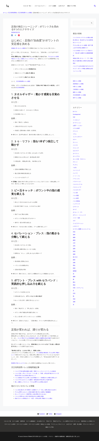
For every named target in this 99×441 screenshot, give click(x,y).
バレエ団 (75, 193)
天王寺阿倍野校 (20, 87)
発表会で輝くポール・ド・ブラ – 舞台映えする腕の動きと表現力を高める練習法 (83, 61)
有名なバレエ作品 (65, 424)
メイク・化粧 (76, 218)
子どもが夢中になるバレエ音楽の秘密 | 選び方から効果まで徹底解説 (34, 391)
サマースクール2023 (27, 424)
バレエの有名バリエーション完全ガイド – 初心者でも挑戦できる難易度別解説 (83, 53)
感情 (74, 254)
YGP (74, 117)
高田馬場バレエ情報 (78, 84)
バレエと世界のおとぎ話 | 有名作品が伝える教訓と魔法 (30, 396)
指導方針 (29, 420)
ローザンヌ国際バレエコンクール (82, 229)
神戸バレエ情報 (77, 98)
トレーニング (76, 170)
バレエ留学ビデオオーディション (80, 420)
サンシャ (75, 142)
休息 (74, 232)
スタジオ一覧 (13, 420)
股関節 (75, 271)
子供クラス (57, 420)
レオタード (76, 226)
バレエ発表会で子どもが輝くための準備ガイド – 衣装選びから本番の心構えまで (37, 377)
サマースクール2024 (40, 424)
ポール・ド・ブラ (78, 212)
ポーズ (75, 209)
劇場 (74, 240)
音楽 (74, 299)
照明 (74, 268)
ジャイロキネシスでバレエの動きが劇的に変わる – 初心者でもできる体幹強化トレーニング (83, 40)
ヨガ (74, 221)
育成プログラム (65, 420)
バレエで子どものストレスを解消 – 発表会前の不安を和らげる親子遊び (35, 379)
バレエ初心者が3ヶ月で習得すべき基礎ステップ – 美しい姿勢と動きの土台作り (37, 389)
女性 (74, 246)
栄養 (74, 262)
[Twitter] (15, 35)
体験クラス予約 (61, 427)
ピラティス (76, 207)
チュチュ (75, 165)
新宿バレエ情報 (77, 81)
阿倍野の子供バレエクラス (18, 363)
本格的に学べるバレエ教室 (18, 48)
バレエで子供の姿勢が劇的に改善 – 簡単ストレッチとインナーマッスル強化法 (37, 371)
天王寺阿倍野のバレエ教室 (23, 81)
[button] (95, 6)
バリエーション (77, 181)
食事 (74, 302)
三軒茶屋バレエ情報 (78, 89)
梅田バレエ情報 (77, 92)
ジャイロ (75, 145)
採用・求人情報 (37, 427)
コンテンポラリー (78, 137)
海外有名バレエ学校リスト (13, 424)
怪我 (74, 251)
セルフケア (76, 151)
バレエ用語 (76, 195)
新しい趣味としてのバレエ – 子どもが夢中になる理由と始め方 (32, 381)
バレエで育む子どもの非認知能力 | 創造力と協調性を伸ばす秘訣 (35, 338)
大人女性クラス (48, 420)
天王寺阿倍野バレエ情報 (80, 95)
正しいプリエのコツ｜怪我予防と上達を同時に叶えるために (31, 393)
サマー (75, 139)
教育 (74, 260)
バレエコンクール (78, 184)
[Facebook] (12, 35)
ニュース (75, 173)
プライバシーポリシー (49, 427)
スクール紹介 (21, 420)
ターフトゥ (76, 153)
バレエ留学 (76, 198)
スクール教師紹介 (38, 420)
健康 (74, 237)
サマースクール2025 (53, 424)
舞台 (74, 282)
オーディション (77, 123)
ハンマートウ (76, 204)
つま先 (75, 167)
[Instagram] (58, 413)
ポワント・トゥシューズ (80, 215)
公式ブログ (90, 424)
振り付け (75, 257)
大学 (74, 243)
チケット (75, 162)
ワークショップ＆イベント (78, 424)
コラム (75, 134)
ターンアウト (76, 156)
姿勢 (74, 248)
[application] (31, 6)
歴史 (74, 265)
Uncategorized (77, 114)
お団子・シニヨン (78, 125)
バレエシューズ (77, 187)
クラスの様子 (76, 128)
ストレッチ (76, 148)
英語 (74, 285)
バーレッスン (76, 179)
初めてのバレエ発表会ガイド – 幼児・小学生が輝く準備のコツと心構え (35, 398)
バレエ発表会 (76, 201)
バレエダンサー (77, 190)
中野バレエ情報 (77, 86)
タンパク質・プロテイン (80, 159)
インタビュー (76, 120)
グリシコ (75, 131)
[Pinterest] (19, 35)
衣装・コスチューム (78, 288)
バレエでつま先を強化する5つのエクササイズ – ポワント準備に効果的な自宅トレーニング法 (83, 68)
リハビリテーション (78, 223)
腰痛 (74, 276)
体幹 (74, 234)
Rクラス (75, 111)
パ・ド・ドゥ (76, 176)
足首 (74, 293)
